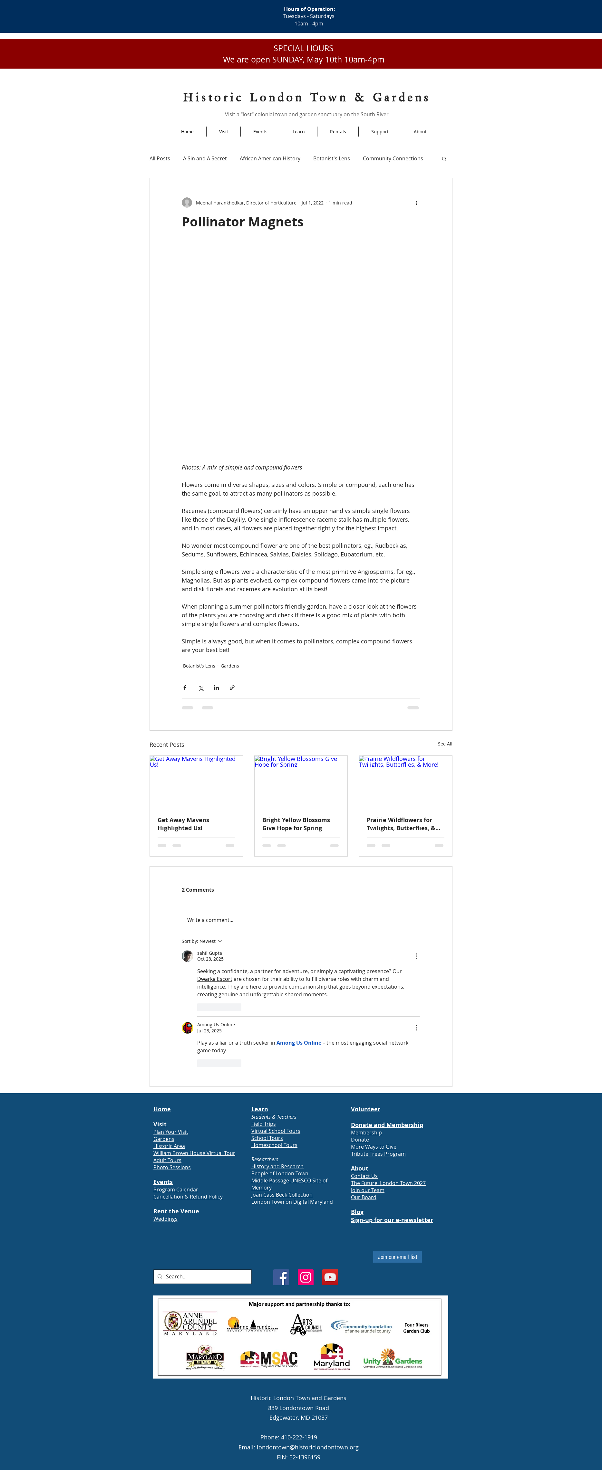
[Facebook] (281, 1277)
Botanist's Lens (331, 158)
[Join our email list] (397, 1257)
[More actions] (416, 202)
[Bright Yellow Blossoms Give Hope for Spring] (301, 782)
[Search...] (202, 1277)
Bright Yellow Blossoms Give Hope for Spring (296, 824)
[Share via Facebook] (185, 688)
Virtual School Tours (275, 1130)
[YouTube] (330, 1277)
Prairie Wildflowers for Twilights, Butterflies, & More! (401, 824)
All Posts (160, 158)
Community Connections (393, 158)
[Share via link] (232, 688)
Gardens (230, 666)
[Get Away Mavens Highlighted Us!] (196, 782)
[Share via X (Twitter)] (201, 688)
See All (445, 744)
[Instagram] (306, 1277)
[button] (444, 158)
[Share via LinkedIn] (216, 688)
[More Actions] (416, 956)
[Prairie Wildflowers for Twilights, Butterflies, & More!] (405, 782)
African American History (270, 158)
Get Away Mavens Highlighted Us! (183, 824)
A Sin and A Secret (205, 158)
